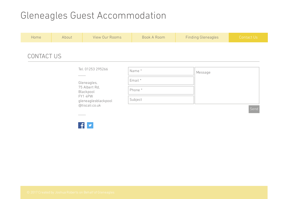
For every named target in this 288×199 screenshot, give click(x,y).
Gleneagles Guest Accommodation (93, 16)
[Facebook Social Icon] (81, 125)
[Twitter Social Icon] (90, 125)
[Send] (254, 109)
